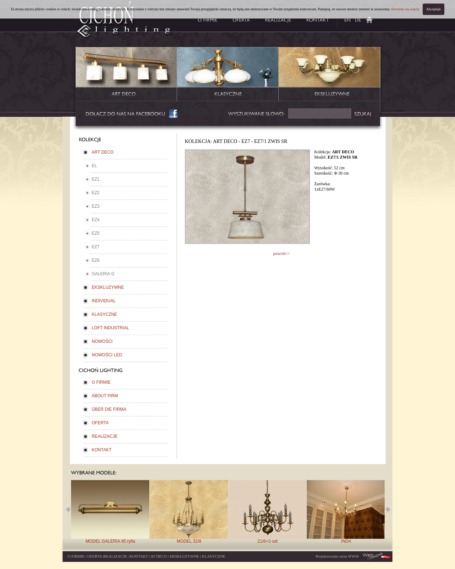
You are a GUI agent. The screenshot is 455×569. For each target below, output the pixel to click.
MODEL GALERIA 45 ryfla (110, 512)
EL (94, 165)
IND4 (346, 512)
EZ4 (96, 219)
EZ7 (96, 246)
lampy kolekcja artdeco (126, 75)
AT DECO (159, 556)
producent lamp (372, 19)
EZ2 (96, 192)
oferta (241, 19)
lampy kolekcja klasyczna (227, 75)
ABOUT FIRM (105, 395)
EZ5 (96, 233)
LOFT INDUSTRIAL (110, 327)
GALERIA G (103, 273)
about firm (345, 19)
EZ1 (96, 179)
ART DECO (103, 152)
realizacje (278, 19)
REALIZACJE (105, 436)
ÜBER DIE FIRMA (109, 409)
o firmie (205, 19)
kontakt (318, 19)
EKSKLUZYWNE (108, 287)
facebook (132, 113)
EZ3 (96, 206)
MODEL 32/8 (189, 512)
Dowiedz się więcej (405, 9)
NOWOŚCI (102, 341)
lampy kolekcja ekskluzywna (329, 75)
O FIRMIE (101, 382)
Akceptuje (433, 9)
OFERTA (100, 422)
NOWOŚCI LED (107, 354)
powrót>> (281, 253)
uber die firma (358, 19)
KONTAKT (102, 449)
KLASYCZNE (104, 314)
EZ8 (96, 260)
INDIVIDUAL (104, 300)
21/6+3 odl (267, 512)
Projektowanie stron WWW (337, 556)
